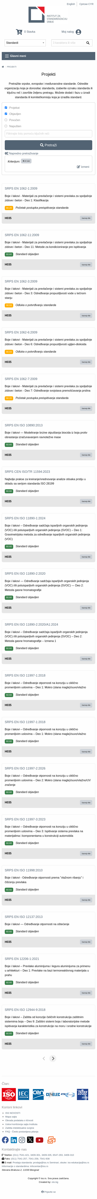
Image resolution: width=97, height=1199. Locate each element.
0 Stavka (25, 31)
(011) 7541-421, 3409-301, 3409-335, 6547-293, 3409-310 (43, 1155)
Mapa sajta (11, 1116)
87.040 (26, 161)
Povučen (12, 120)
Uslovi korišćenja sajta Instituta (21, 1124)
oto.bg (55, 1182)
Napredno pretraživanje (21, 153)
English (71, 4)
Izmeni (83, 166)
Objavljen (13, 113)
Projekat (12, 107)
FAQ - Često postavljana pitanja (21, 1131)
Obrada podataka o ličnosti (19, 1120)
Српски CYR (86, 4)
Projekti (11, 67)
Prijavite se (50, 1192)
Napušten (13, 126)
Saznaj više (86, 218)
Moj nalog (71, 31)
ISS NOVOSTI (12, 1113)
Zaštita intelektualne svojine (19, 1128)
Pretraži (48, 145)
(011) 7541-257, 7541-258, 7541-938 (30, 1158)
